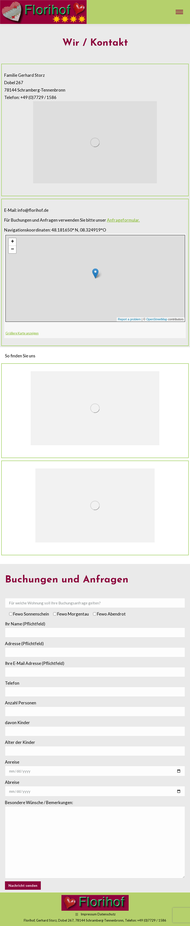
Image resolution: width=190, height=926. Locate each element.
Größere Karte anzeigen (22, 333)
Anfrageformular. (123, 220)
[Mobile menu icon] (179, 12)
